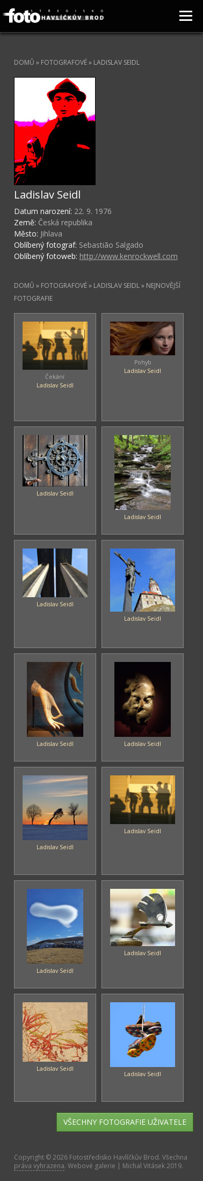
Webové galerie (91, 1165)
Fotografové (64, 62)
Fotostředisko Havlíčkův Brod (114, 1157)
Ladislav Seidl (55, 385)
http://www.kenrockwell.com (128, 256)
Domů (24, 62)
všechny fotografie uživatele (124, 1122)
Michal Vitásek (143, 1165)
